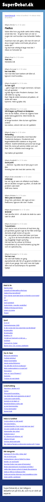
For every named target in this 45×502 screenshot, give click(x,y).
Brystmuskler (8, 330)
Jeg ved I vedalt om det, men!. (14, 429)
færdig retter (8, 288)
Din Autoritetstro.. (10, 424)
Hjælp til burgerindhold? (12, 293)
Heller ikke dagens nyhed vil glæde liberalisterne (20, 469)
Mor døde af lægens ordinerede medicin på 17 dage (22, 444)
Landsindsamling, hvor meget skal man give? (19, 426)
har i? (6, 300)
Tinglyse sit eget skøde (11, 378)
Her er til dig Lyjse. (10, 457)
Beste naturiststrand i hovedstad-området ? (19, 467)
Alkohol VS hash (9, 439)
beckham (7, 341)
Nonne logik (8, 411)
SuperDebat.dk (10, 16)
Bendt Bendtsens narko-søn (13, 404)
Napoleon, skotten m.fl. (12, 388)
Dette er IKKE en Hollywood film (14, 472)
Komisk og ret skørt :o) (11, 401)
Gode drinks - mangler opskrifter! (15, 305)
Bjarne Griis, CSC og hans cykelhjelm (16, 346)
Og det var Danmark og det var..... (15, 338)
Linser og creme (9, 310)
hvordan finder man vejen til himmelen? (17, 464)
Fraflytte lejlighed (10, 358)
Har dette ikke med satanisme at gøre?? (17, 396)
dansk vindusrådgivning (12, 363)
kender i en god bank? (11, 462)
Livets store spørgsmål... (12, 399)
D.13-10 (6, 323)
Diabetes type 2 (9, 434)
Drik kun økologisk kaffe (12, 442)
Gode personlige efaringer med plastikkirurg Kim (20, 474)
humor (6, 391)
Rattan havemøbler (10, 361)
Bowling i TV (8, 335)
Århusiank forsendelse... (12, 393)
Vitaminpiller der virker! (12, 431)
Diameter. (7, 376)
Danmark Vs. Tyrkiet (10, 343)
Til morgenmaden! (10, 409)
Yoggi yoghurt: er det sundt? (13, 421)
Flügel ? (6, 313)
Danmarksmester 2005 (11, 325)
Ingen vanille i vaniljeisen (12, 477)
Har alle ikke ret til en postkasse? (15, 366)
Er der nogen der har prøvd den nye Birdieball (19, 328)
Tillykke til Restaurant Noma (13, 308)
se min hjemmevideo (11, 406)
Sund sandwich (9, 303)
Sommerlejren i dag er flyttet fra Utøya (17, 459)
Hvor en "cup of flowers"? (12, 373)
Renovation (8, 371)
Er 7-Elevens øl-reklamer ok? (13, 436)
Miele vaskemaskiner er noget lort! (15, 368)
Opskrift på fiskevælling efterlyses (15, 290)
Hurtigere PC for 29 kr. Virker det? (15, 454)
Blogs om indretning (11, 356)
